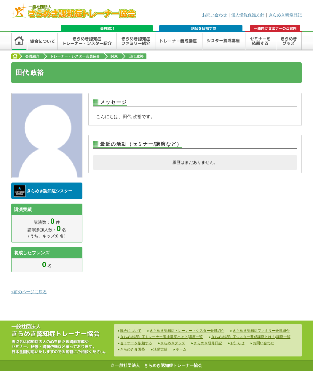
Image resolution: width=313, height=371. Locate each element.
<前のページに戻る (29, 291)
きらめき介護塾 (132, 349)
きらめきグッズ (172, 343)
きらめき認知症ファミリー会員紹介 (261, 331)
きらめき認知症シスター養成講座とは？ (243, 337)
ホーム (181, 349)
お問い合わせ (214, 14)
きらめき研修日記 (285, 14)
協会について (130, 331)
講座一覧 (196, 337)
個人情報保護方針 (247, 14)
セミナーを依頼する (136, 343)
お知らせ (237, 343)
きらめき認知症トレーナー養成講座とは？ (154, 337)
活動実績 (160, 349)
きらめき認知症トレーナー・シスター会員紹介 (187, 331)
